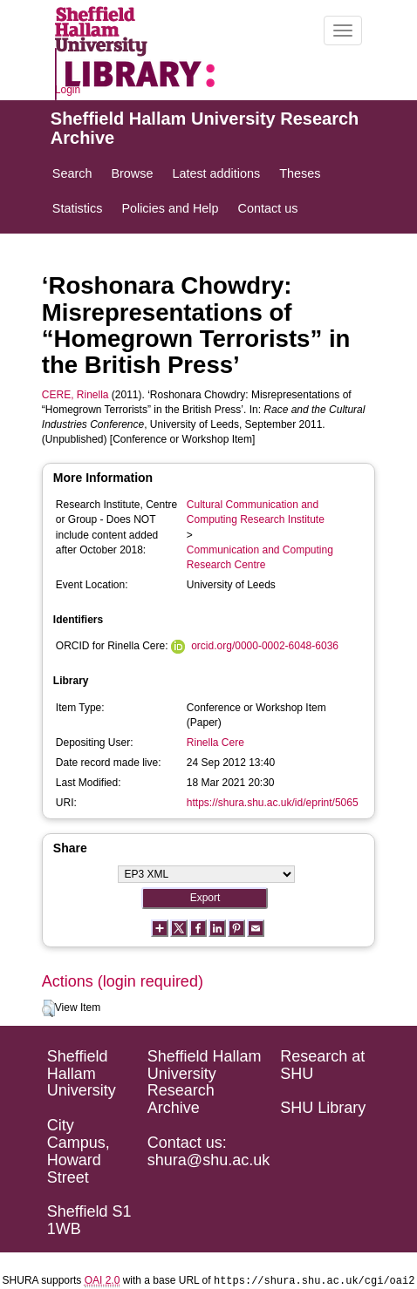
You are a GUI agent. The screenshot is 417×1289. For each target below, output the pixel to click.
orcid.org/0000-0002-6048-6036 (264, 646)
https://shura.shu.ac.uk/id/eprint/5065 (273, 803)
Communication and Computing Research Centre (260, 557)
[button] (48, 1008)
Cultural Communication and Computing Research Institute (256, 512)
